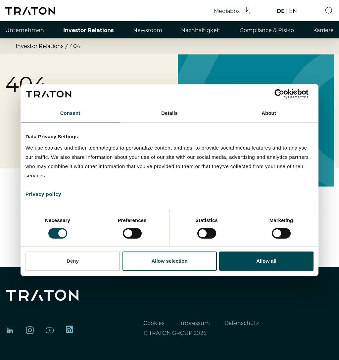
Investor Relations (88, 30)
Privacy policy (43, 194)
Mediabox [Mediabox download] (232, 10)
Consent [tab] (70, 113)
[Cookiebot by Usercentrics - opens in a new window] (285, 94)
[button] (329, 10)
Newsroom (147, 30)
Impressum (194, 323)
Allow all (266, 261)
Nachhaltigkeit (200, 30)
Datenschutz (241, 323)
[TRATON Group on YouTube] (49, 330)
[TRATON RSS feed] (69, 330)
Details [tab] (169, 113)
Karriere (323, 30)
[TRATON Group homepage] (30, 11)
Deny (73, 261)
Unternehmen (24, 30)
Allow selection (169, 261)
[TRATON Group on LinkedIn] (10, 330)
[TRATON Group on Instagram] (29, 330)
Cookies (154, 323)
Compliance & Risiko (267, 30)
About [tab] (269, 113)
